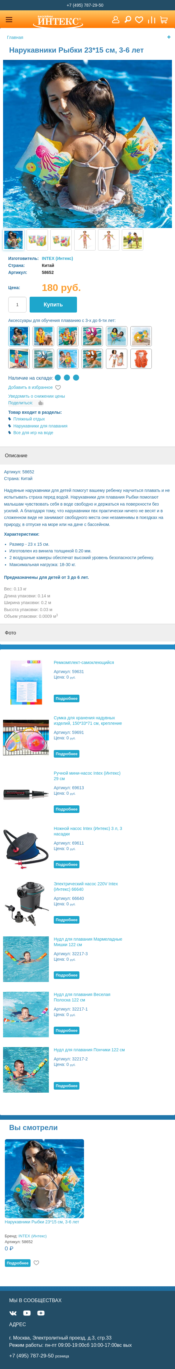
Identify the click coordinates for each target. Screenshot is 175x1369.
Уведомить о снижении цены (36, 396)
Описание (16, 455)
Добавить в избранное (30, 387)
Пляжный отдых (29, 419)
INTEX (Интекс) (57, 258)
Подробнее (67, 698)
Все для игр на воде (33, 432)
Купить (53, 305)
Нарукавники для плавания (40, 425)
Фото (10, 632)
